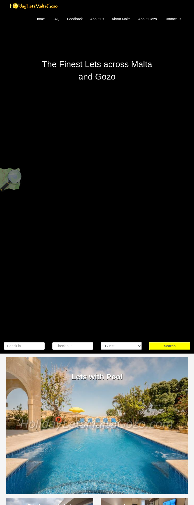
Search (170, 346)
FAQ (56, 19)
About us (97, 19)
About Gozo (147, 19)
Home (40, 19)
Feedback (75, 19)
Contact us (172, 19)
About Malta (121, 19)
